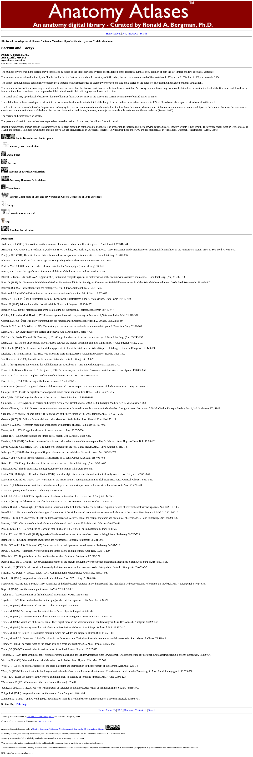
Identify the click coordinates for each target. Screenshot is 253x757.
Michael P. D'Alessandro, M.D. (40, 716)
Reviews (133, 33)
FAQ (124, 33)
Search (143, 33)
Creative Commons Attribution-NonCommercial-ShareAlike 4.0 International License (68, 729)
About (117, 33)
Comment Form (44, 721)
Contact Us (141, 710)
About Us (111, 710)
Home (109, 33)
